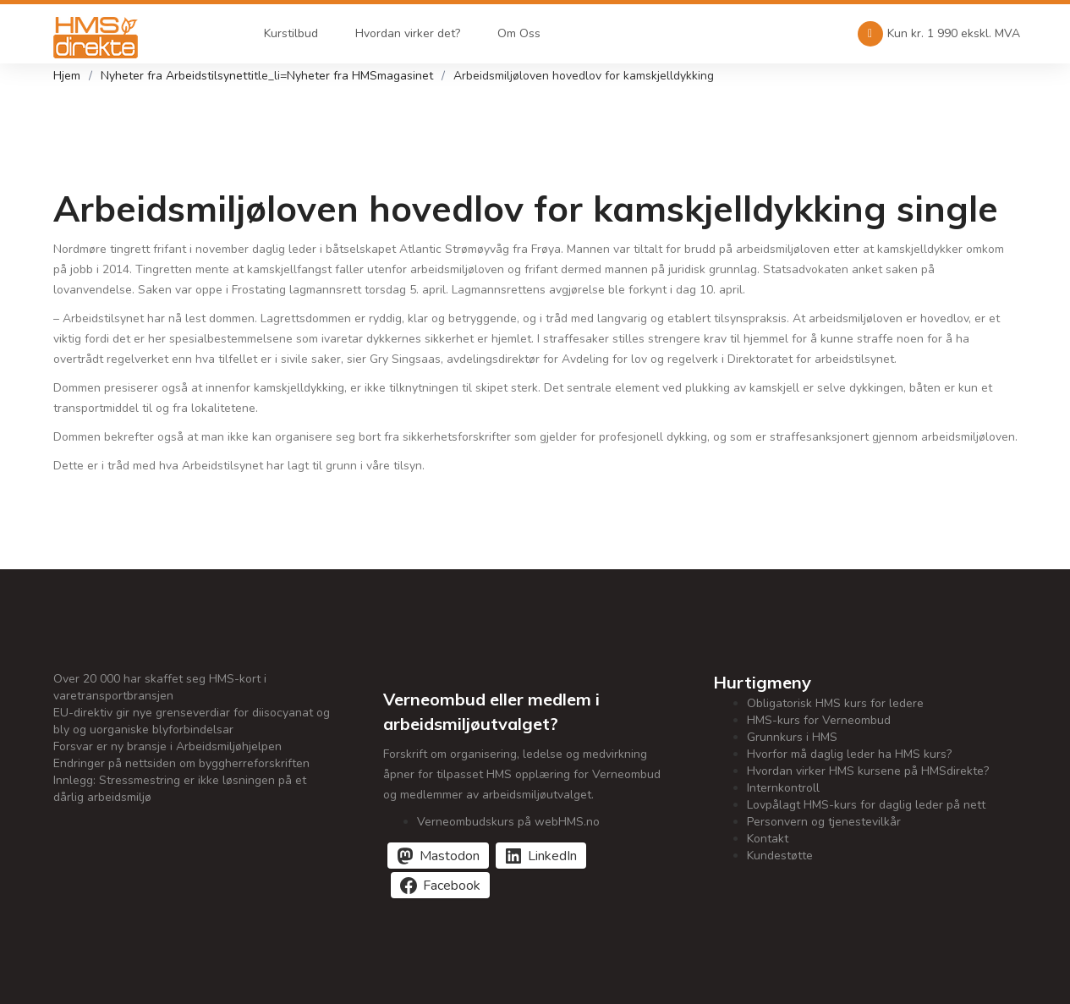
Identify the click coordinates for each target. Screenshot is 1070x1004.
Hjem (66, 76)
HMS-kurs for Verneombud (819, 720)
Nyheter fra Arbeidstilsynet (174, 76)
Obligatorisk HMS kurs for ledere (835, 703)
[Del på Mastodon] (438, 855)
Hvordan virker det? (407, 33)
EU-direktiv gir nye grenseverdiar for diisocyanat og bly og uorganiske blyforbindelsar (191, 721)
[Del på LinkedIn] (541, 855)
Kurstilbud (291, 33)
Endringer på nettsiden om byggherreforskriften (181, 763)
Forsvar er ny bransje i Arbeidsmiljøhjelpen (167, 746)
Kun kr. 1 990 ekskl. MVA (939, 34)
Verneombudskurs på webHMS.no (508, 822)
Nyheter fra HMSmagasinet (360, 76)
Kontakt (767, 839)
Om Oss (518, 33)
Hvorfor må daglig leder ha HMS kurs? (849, 754)
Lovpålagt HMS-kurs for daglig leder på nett (866, 805)
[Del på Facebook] (440, 885)
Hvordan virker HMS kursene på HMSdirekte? (868, 771)
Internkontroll (783, 788)
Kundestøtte (780, 856)
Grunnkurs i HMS (792, 737)
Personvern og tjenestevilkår (824, 822)
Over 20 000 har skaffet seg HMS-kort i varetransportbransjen (159, 687)
